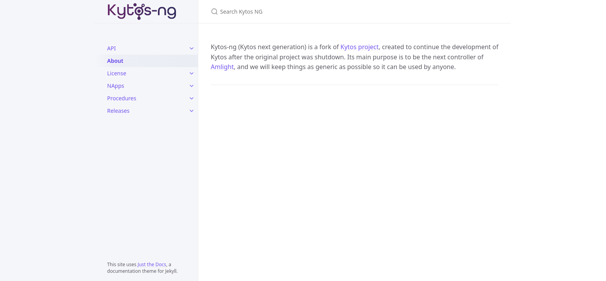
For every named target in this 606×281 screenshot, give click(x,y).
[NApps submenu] (191, 86)
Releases (118, 110)
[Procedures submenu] (191, 98)
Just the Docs (152, 264)
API (111, 48)
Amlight (222, 66)
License (116, 73)
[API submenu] (191, 48)
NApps (115, 85)
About (115, 60)
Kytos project (360, 47)
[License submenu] (191, 73)
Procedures (121, 98)
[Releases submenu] (191, 111)
